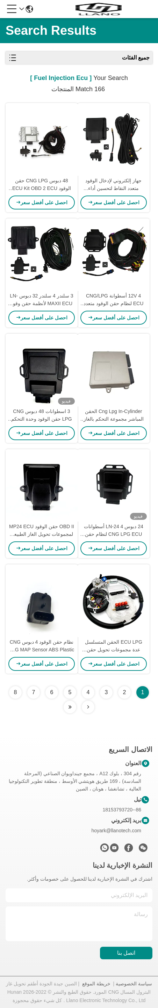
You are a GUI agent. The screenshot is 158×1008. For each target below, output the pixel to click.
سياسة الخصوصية (134, 983)
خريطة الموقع (96, 983)
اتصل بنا (126, 953)
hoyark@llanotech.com (116, 830)
